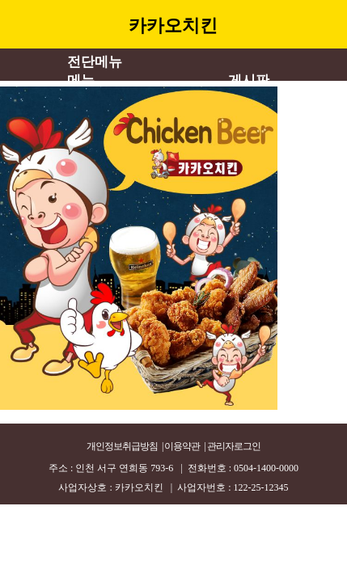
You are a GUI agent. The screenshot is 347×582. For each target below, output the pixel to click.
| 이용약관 (181, 446)
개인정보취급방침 (122, 446)
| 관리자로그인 (232, 446)
